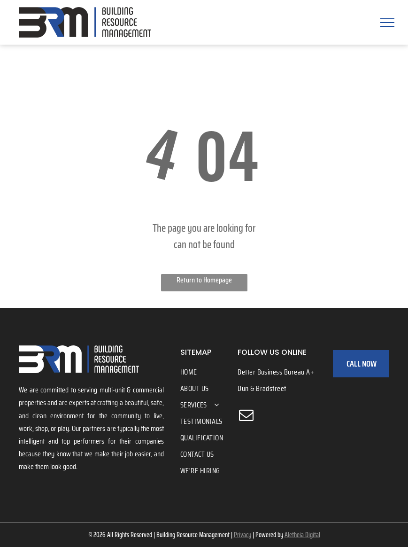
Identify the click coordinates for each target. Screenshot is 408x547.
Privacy (242, 535)
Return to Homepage (204, 280)
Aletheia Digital (302, 535)
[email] (246, 416)
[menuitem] (214, 372)
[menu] (387, 22)
